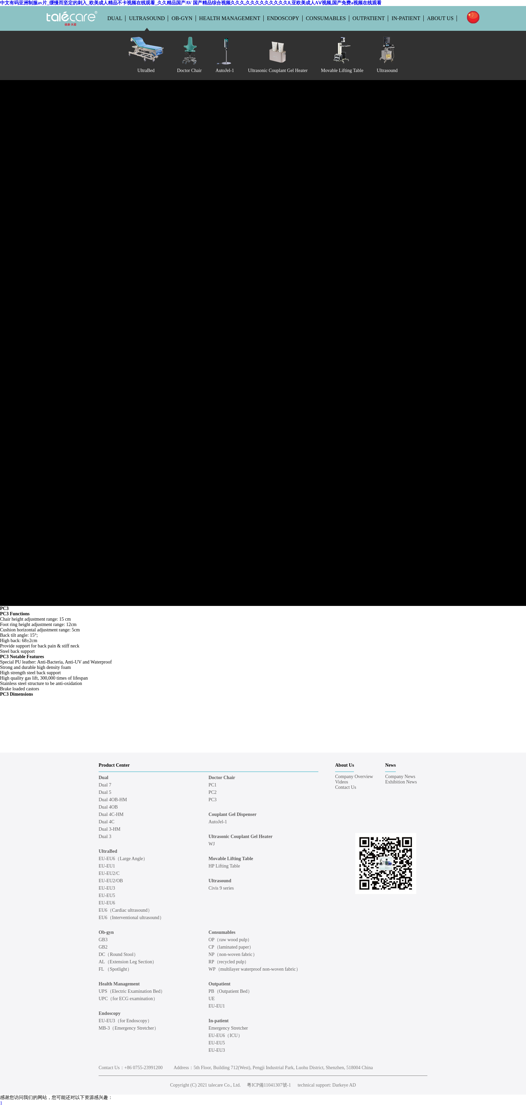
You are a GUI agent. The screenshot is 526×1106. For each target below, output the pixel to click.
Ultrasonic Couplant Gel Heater (241, 836)
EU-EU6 (107, 902)
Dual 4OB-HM (113, 799)
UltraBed (108, 851)
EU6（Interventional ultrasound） (131, 917)
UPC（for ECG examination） (128, 998)
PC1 (213, 784)
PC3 (213, 799)
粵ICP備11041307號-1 (269, 1085)
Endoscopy (283, 18)
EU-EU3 (107, 888)
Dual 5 (105, 792)
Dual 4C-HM (111, 814)
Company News (400, 776)
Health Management (229, 18)
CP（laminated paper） (231, 947)
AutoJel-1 (218, 821)
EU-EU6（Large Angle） (123, 858)
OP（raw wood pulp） (230, 939)
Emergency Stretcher (228, 1028)
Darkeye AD (344, 1085)
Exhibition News (401, 781)
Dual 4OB (108, 807)
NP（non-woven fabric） (233, 954)
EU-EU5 (107, 895)
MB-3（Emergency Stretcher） (129, 1028)
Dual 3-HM (109, 829)
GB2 (103, 947)
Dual (114, 18)
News (390, 765)
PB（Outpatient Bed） (230, 991)
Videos (341, 781)
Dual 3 (105, 836)
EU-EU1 (107, 866)
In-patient (405, 18)
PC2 (213, 792)
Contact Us (345, 787)
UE (212, 998)
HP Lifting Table (224, 866)
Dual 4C (106, 821)
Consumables (326, 18)
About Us (440, 18)
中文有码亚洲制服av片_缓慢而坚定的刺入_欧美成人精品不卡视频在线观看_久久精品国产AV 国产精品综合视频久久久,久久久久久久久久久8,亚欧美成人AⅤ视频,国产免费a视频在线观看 (190, 2)
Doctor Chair (222, 777)
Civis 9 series (221, 888)
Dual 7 (105, 784)
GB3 (103, 939)
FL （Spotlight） (115, 969)
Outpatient (369, 18)
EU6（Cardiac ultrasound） (125, 910)
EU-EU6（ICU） (226, 1035)
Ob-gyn (181, 18)
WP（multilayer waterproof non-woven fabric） (255, 969)
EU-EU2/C (109, 873)
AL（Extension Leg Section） (128, 961)
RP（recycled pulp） (229, 961)
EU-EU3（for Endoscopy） (125, 1020)
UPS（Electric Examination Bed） (132, 991)
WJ (212, 843)
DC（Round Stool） (118, 954)
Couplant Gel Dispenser (233, 814)
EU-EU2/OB (111, 880)
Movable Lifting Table (231, 858)
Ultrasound (147, 18)
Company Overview (354, 776)
